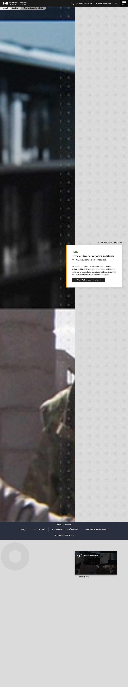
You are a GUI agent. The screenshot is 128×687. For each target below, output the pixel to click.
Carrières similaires (64, 535)
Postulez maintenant (89, 280)
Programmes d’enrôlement (65, 529)
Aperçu (22, 529)
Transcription (83, 577)
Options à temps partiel (97, 529)
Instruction (39, 529)
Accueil (5, 8)
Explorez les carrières (110, 243)
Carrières (15, 8)
